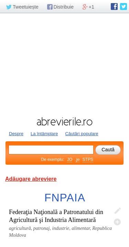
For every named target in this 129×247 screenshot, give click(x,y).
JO (69, 159)
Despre (16, 133)
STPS (88, 159)
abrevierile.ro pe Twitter (123, 6)
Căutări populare (81, 133)
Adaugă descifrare (117, 222)
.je (77, 159)
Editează (117, 211)
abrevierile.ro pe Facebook (114, 6)
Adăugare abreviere (30, 179)
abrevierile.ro (64, 121)
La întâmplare (44, 133)
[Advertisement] (64, 64)
